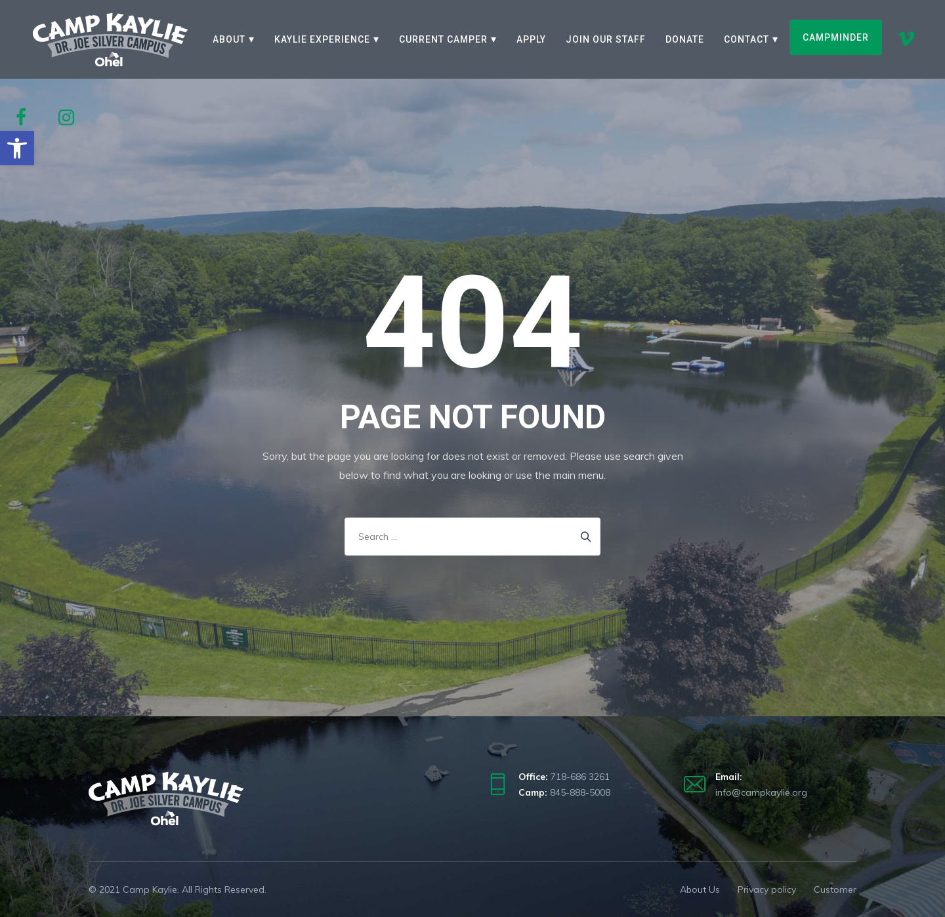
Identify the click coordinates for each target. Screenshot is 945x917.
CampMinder (836, 37)
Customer (835, 889)
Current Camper (443, 39)
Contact (746, 39)
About (229, 39)
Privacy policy (767, 889)
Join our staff (606, 39)
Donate (684, 39)
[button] (17, 148)
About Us (700, 889)
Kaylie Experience (322, 39)
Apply (531, 39)
